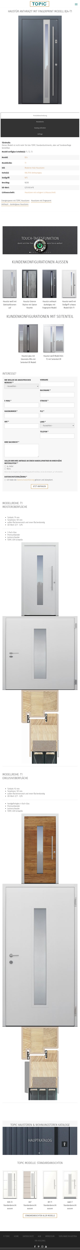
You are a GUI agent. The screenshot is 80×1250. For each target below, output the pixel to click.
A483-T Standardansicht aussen (70, 1205)
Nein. (7, 469)
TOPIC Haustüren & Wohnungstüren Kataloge (40, 1125)
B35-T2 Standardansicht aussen (9, 1205)
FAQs (40, 221)
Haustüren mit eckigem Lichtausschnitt (40, 192)
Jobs (40, 216)
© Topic (6, 1236)
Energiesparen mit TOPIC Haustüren (15, 200)
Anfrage (40, 134)
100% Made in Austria (68, 1236)
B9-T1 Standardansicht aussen (50, 1205)
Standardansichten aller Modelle (40, 1215)
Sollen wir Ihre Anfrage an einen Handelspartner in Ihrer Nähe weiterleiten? (33, 462)
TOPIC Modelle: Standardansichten (40, 1163)
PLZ (42, 411)
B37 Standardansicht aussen (29, 1205)
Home (16, 1236)
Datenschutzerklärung (15, 477)
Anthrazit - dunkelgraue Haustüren (14, 204)
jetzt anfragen (39, 486)
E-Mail (7, 401)
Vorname (44, 380)
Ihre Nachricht (11, 442)
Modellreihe (40, 122)
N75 (26, 178)
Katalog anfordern (40, 128)
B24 (26, 157)
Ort (6, 421)
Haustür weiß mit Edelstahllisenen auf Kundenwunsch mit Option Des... (9, 307)
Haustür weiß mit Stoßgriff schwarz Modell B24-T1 (69, 304)
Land (43, 422)
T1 (25, 163)
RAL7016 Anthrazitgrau (33, 173)
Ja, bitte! (8, 466)
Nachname (45, 390)
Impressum (49, 1236)
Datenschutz (28, 1236)
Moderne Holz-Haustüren (34, 168)
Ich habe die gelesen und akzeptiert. (28, 480)
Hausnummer (10, 411)
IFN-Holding (40, 1241)
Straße (44, 401)
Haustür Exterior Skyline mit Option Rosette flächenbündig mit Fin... (29, 307)
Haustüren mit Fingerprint (41, 200)
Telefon (44, 431)
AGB (39, 1236)
